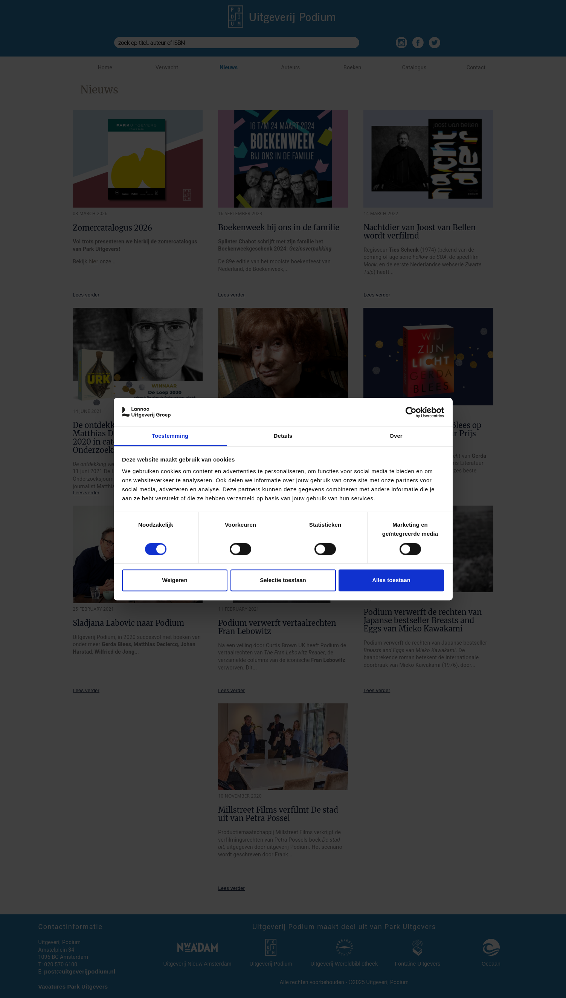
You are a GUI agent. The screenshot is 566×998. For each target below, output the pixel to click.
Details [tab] (283, 436)
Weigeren (174, 580)
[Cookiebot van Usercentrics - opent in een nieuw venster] (411, 412)
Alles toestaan (391, 580)
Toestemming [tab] (170, 436)
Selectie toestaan (283, 580)
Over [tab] (396, 436)
